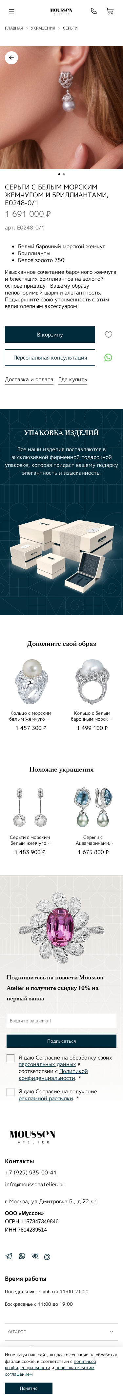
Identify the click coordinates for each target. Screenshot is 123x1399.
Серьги (70, 28)
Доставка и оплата (29, 379)
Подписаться (61, 1041)
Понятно (28, 1388)
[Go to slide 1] (59, 174)
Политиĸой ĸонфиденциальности (53, 1074)
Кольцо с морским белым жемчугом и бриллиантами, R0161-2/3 (30, 722)
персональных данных (47, 1064)
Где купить (72, 379)
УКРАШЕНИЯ (43, 28)
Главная (14, 28)
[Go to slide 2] (64, 174)
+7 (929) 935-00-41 (31, 1172)
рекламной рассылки (46, 1098)
